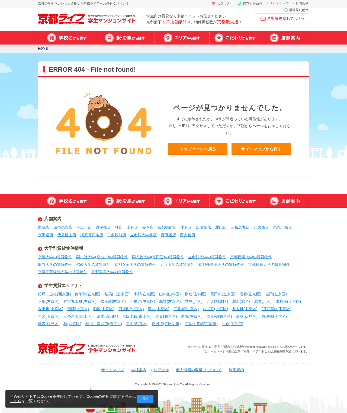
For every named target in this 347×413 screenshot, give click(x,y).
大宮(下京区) (48, 316)
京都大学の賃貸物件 (55, 257)
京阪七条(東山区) (136, 316)
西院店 (43, 227)
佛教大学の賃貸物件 (93, 264)
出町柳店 (203, 227)
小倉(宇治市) (232, 323)
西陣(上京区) (78, 309)
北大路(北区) (217, 301)
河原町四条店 (91, 235)
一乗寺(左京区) (142, 301)
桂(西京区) (72, 323)
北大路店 (261, 227)
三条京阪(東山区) (77, 316)
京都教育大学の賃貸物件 (112, 272)
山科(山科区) (170, 294)
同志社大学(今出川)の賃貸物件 (102, 257)
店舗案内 (285, 38)
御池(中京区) (103, 309)
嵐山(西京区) (136, 323)
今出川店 (84, 227)
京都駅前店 (167, 227)
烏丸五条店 (282, 227)
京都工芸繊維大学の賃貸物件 (62, 272)
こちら (15, 401)
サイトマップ (279, 3)
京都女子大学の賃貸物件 (135, 264)
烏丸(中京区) (158, 309)
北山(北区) (241, 301)
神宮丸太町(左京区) (79, 301)
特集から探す (235, 38)
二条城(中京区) (186, 309)
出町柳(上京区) (288, 301)
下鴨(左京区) (48, 301)
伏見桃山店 (66, 235)
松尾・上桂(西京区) (54, 294)
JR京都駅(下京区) (276, 309)
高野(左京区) (170, 301)
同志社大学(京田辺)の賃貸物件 (158, 257)
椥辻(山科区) (195, 294)
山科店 (132, 227)
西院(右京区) (192, 316)
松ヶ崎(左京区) (113, 301)
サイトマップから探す (261, 149)
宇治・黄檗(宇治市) (201, 323)
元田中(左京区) (223, 294)
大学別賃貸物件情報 (63, 248)
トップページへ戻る (197, 149)
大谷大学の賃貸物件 (177, 264)
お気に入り (225, 3)
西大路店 (187, 235)
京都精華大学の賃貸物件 (269, 264)
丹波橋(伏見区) (274, 316)
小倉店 (186, 227)
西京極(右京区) (219, 316)
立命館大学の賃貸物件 (207, 257)
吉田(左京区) (276, 294)
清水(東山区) (107, 316)
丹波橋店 (103, 227)
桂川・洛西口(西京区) (103, 323)
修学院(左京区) (87, 294)
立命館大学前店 (143, 235)
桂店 (119, 227)
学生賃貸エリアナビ (63, 285)
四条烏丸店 (62, 227)
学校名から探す (67, 38)
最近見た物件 (299, 10)
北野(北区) (263, 301)
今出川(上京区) (50, 309)
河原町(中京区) (131, 309)
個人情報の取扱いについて (198, 370)
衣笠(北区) (194, 301)
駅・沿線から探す (125, 38)
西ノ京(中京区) (215, 309)
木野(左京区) (144, 294)
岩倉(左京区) (250, 294)
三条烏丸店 (240, 227)
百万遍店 (168, 235)
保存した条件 (252, 3)
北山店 (221, 227)
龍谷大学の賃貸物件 (55, 264)
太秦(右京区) (166, 316)
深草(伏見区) (246, 316)
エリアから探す (182, 38)
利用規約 (236, 370)
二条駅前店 (116, 235)
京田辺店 (45, 235)
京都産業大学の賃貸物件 (251, 257)
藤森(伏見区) (48, 323)
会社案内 (138, 370)
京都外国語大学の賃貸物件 (221, 264)
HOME (43, 49)
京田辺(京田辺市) (166, 323)
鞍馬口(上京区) (117, 294)
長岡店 (147, 227)
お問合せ (302, 3)
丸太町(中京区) (244, 309)
